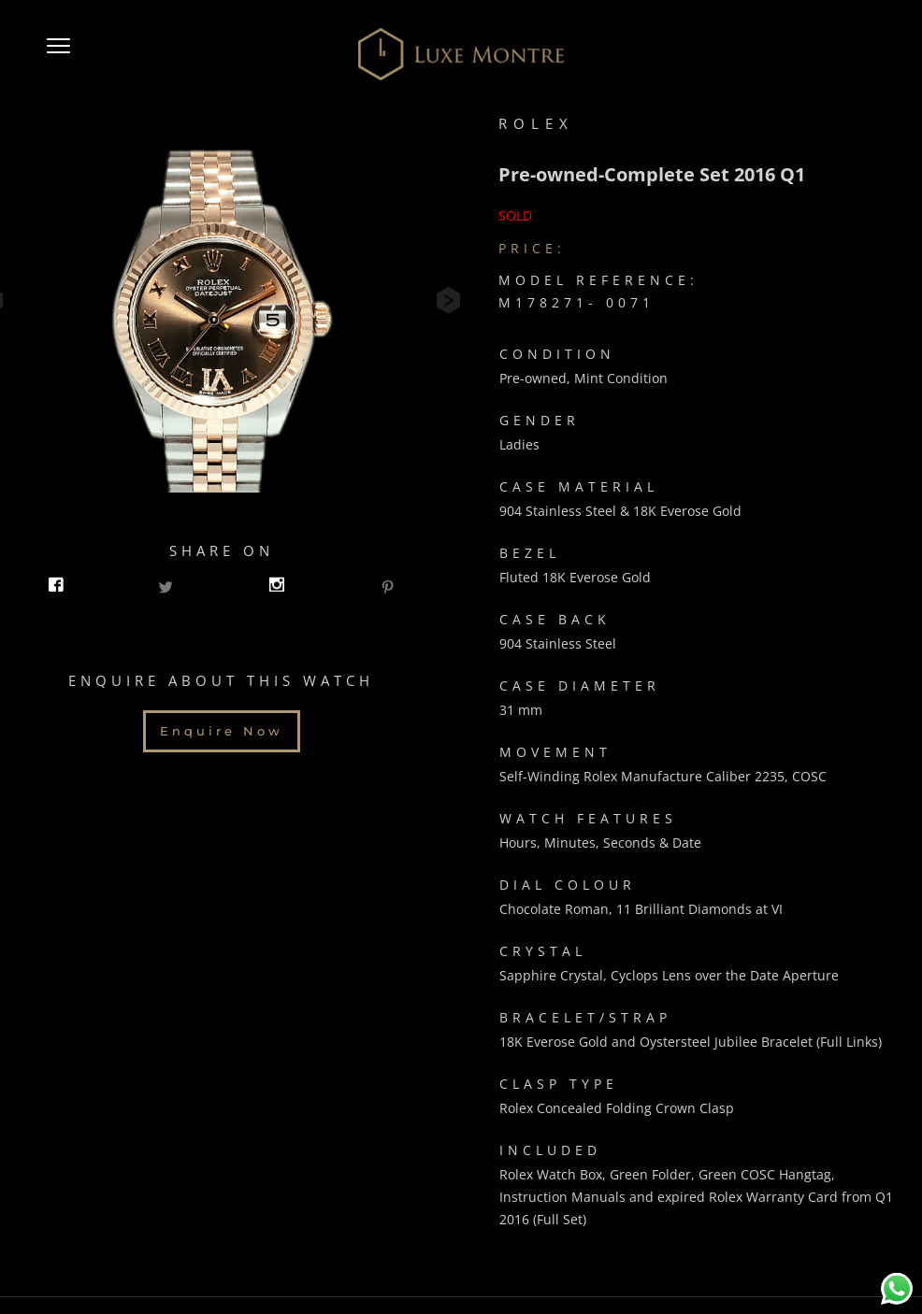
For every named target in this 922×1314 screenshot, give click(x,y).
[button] (58, 54)
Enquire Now (221, 724)
